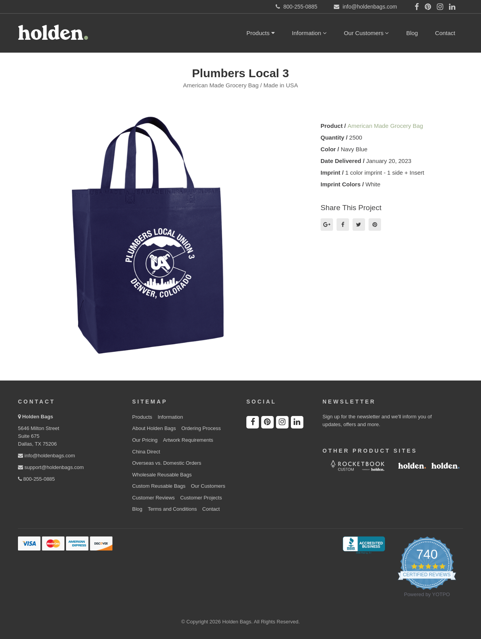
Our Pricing (145, 440)
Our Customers (366, 33)
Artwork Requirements (188, 440)
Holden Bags (37, 417)
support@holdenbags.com (51, 467)
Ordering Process (201, 428)
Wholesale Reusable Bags (162, 475)
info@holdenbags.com (46, 455)
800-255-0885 (36, 479)
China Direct (146, 452)
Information (309, 33)
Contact (445, 33)
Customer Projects (201, 498)
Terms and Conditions (172, 509)
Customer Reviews (153, 498)
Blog (412, 33)
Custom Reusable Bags (159, 486)
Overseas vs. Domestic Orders (166, 463)
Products (260, 33)
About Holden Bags (154, 428)
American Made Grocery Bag (385, 125)
